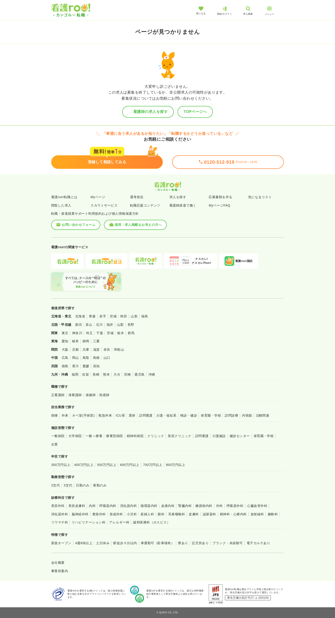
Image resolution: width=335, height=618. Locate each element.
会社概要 (58, 562)
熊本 (106, 374)
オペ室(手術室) (83, 415)
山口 (107, 358)
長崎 (96, 374)
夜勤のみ (100, 485)
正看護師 (58, 395)
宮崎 (127, 374)
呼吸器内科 (107, 506)
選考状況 (137, 197)
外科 (219, 506)
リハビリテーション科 (88, 522)
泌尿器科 (209, 514)
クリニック (155, 436)
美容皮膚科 (76, 506)
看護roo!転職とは (64, 197)
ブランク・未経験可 (227, 543)
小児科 (132, 514)
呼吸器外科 (235, 506)
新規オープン (61, 543)
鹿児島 (139, 374)
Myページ (97, 197)
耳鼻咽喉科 (176, 514)
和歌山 (119, 349)
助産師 (104, 395)
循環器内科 (149, 506)
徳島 (65, 366)
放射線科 (257, 514)
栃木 (120, 333)
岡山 (75, 358)
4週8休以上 (83, 543)
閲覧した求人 (61, 205)
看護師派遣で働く (182, 205)
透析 (132, 415)
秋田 (123, 316)
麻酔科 (273, 514)
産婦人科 (147, 514)
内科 (92, 506)
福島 (144, 316)
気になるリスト (260, 197)
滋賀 (96, 349)
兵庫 (86, 349)
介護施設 (219, 436)
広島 (65, 358)
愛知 (65, 341)
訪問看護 (146, 415)
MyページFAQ (219, 205)
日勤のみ (82, 485)
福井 (110, 324)
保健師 (91, 395)
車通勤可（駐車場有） (157, 543)
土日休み (103, 543)
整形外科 (99, 514)
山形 (134, 316)
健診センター (240, 436)
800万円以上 (175, 465)
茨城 (110, 333)
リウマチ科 (59, 522)
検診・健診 (188, 415)
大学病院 (75, 436)
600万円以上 (129, 465)
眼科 (161, 514)
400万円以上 (84, 465)
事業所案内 (59, 571)
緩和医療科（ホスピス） (151, 522)
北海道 (80, 316)
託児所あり (200, 543)
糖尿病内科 (203, 506)
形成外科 (116, 514)
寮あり (183, 543)
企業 (54, 444)
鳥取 (86, 358)
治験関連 (262, 415)
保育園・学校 (211, 415)
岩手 (102, 316)
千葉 (99, 333)
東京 (65, 333)
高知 (96, 366)
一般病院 (58, 436)
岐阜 (75, 341)
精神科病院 (135, 436)
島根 (96, 358)
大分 (117, 374)
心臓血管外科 (257, 506)
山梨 (120, 324)
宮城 (113, 316)
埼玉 (89, 333)
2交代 (55, 485)
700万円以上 (152, 465)
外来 (65, 415)
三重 (96, 341)
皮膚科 (194, 514)
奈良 (107, 349)
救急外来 (105, 415)
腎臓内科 (185, 506)
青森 (92, 316)
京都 (75, 349)
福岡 (75, 374)
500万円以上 (106, 465)
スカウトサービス (103, 205)
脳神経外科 (80, 514)
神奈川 (77, 333)
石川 (99, 324)
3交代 (68, 485)
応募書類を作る (220, 197)
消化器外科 (59, 514)
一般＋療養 (94, 436)
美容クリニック (179, 436)
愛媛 (86, 366)
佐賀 (85, 374)
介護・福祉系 (166, 415)
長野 (130, 324)
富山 (89, 324)
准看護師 (75, 395)
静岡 (86, 341)
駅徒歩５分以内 (125, 543)
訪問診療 (231, 415)
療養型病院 (114, 436)
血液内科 (168, 506)
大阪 (65, 349)
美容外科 (58, 506)
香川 (75, 366)
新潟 (78, 324)
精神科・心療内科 (233, 514)
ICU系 (120, 415)
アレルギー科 (119, 522)
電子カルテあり (258, 543)
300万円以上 (60, 465)
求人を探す (177, 197)
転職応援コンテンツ (145, 205)
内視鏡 (247, 415)
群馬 (131, 333)
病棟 (54, 415)
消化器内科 (128, 506)
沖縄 (151, 374)
